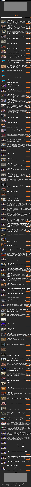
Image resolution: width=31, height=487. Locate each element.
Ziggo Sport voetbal (3, 485)
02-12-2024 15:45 (9, 221)
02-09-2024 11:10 (8, 326)
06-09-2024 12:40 (9, 316)
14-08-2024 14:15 (9, 380)
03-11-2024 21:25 (8, 266)
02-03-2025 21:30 (9, 161)
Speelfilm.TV (22, 483)
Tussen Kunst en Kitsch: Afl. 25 (10, 333)
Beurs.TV (11, 484)
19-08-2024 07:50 (9, 375)
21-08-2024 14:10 (8, 365)
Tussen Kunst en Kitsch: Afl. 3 (10, 40)
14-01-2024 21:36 (8, 470)
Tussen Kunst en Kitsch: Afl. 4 (10, 35)
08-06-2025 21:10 (8, 131)
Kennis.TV (15, 484)
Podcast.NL (18, 0)
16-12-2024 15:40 (8, 206)
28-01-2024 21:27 (8, 459)
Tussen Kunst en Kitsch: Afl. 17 (10, 183)
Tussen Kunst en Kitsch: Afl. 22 (10, 343)
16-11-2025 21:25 (8, 107)
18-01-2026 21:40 (8, 43)
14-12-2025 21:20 (8, 87)
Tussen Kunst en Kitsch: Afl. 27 (10, 328)
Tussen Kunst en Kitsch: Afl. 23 (10, 338)
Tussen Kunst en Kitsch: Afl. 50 (10, 153)
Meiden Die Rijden (7, 484)
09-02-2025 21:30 (9, 176)
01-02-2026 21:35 (8, 33)
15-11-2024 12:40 (8, 245)
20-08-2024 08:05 (9, 370)
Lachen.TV (15, 486)
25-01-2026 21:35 (8, 38)
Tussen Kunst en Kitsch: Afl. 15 (10, 89)
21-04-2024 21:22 (8, 425)
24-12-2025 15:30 (8, 72)
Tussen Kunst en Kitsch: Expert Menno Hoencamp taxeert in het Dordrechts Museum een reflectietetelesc (19, 456)
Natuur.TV (19, 483)
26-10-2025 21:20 (8, 122)
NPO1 (11, 23)
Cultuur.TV (14, 23)
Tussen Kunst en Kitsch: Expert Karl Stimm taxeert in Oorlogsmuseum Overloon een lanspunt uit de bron (18, 268)
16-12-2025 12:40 (8, 82)
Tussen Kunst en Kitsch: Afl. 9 (10, 119)
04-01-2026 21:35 (9, 53)
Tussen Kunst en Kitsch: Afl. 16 (10, 84)
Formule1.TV (12, 485)
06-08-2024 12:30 (9, 404)
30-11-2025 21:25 (8, 97)
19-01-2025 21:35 (8, 191)
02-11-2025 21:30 (8, 117)
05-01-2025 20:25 (9, 200)
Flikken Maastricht (7, 486)
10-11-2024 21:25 (8, 256)
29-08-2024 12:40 (9, 336)
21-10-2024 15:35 (8, 281)
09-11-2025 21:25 (8, 112)
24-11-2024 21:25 (8, 231)
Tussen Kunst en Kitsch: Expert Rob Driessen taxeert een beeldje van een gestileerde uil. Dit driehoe (18, 223)
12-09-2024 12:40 (9, 306)
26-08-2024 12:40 (9, 350)
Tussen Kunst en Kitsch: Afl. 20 (10, 348)
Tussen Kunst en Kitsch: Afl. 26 (10, 323)
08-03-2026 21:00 (9, 23)
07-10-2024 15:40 (9, 297)
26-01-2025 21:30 (8, 186)
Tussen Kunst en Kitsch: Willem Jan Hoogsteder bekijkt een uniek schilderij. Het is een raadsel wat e (18, 446)
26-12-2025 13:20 (8, 67)
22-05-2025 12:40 (9, 151)
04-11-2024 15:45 (9, 261)
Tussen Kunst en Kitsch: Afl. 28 (10, 318)
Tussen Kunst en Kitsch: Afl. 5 (10, 30)
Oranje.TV (18, 486)
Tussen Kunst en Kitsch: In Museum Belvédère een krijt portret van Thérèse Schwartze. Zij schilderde (18, 451)
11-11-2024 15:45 (8, 251)
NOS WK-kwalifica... (7, 485)
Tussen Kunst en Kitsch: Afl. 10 (10, 114)
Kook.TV (15, 485)
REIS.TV (16, 15)
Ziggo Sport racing (2, 483)
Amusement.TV (12, 483)
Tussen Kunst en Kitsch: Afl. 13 (10, 99)
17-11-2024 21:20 (8, 241)
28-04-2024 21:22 (9, 420)
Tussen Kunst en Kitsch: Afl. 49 (10, 148)
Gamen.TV (12, 486)
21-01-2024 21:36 (8, 465)
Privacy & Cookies (27, 0)
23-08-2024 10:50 (9, 355)
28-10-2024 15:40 (9, 271)
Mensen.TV (17, 23)
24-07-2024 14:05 (9, 409)
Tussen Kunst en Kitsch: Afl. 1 (10, 79)
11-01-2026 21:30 (8, 48)
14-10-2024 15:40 (9, 291)
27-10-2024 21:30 (8, 276)
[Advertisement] (12, 6)
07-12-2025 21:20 (8, 92)
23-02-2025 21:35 (9, 166)
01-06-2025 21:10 (8, 136)
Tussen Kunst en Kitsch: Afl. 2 (10, 74)
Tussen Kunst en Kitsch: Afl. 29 (10, 313)
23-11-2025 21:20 (8, 102)
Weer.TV (22, 486)
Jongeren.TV (15, 483)
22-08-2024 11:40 (9, 360)
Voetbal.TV (22, 485)
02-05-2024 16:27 (9, 415)
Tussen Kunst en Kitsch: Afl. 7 (10, 20)
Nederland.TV (13, 0)
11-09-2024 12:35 (8, 311)
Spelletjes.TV (22, 484)
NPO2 (11, 53)
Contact (22, 0)
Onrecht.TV (19, 485)
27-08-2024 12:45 (9, 345)
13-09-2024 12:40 (9, 301)
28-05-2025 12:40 (9, 141)
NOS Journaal (2, 486)
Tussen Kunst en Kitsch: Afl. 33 (10, 233)
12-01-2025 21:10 (8, 196)
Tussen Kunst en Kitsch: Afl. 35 (10, 283)
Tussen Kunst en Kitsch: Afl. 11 (10, 109)
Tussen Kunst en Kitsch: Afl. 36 (10, 168)
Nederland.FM (8, 0)
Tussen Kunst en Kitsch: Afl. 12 (10, 104)
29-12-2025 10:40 (8, 62)
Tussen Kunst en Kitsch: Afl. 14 (10, 94)
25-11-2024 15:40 (8, 226)
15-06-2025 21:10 (8, 127)
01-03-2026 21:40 (9, 28)
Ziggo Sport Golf (2, 484)
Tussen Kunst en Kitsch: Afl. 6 (10, 25)
